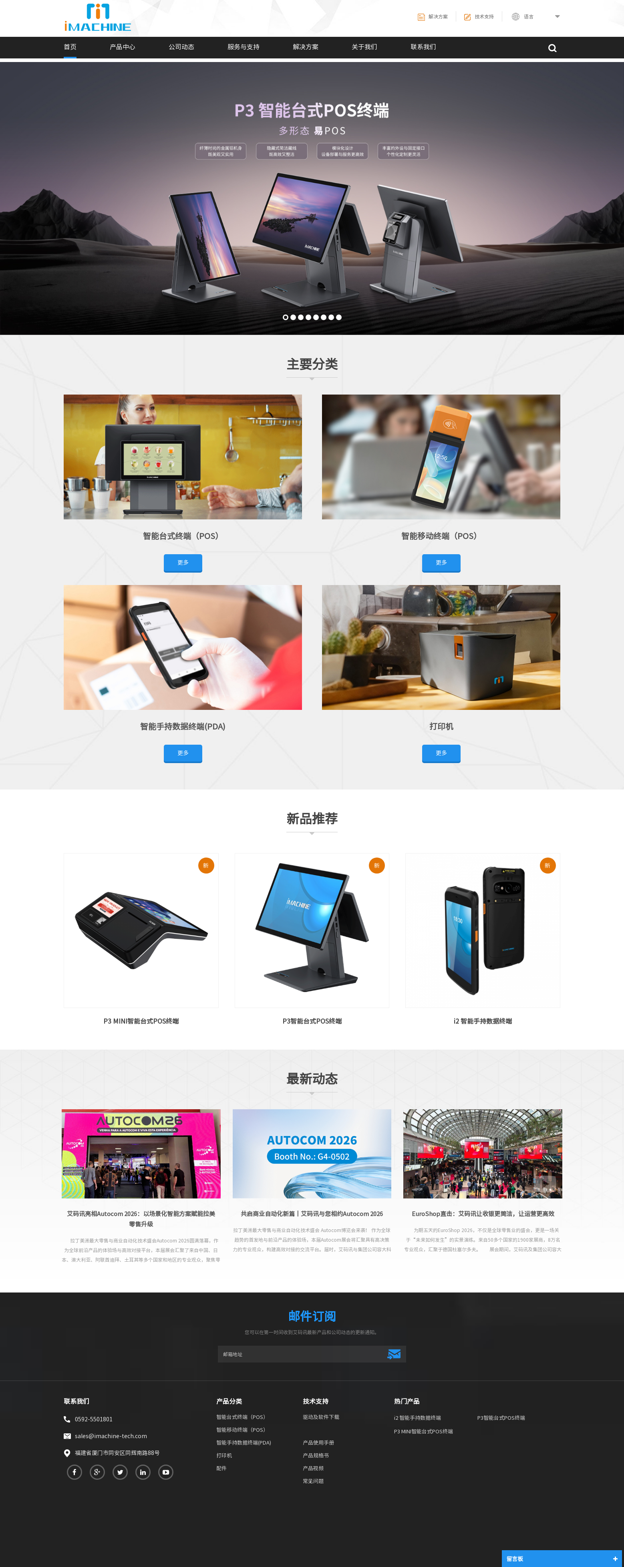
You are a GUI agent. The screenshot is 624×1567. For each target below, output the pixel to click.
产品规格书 (316, 1456)
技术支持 (479, 17)
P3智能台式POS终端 (312, 1021)
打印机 (441, 726)
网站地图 (491, 1524)
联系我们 (423, 47)
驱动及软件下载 (321, 1418)
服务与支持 (243, 47)
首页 (70, 47)
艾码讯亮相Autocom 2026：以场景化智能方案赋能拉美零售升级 (141, 1219)
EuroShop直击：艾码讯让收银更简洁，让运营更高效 (483, 1214)
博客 (555, 1524)
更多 (183, 562)
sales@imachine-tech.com (111, 1436)
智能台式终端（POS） (183, 536)
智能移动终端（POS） (441, 536)
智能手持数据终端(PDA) (182, 726)
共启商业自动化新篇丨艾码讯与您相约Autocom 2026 (312, 1214)
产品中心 (122, 47)
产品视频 (313, 1469)
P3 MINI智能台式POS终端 (141, 1021)
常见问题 (313, 1482)
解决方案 (433, 17)
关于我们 (364, 47)
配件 (221, 1469)
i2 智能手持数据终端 (483, 1021)
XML (526, 1524)
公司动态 (181, 47)
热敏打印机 (99, 1535)
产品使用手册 (318, 1443)
